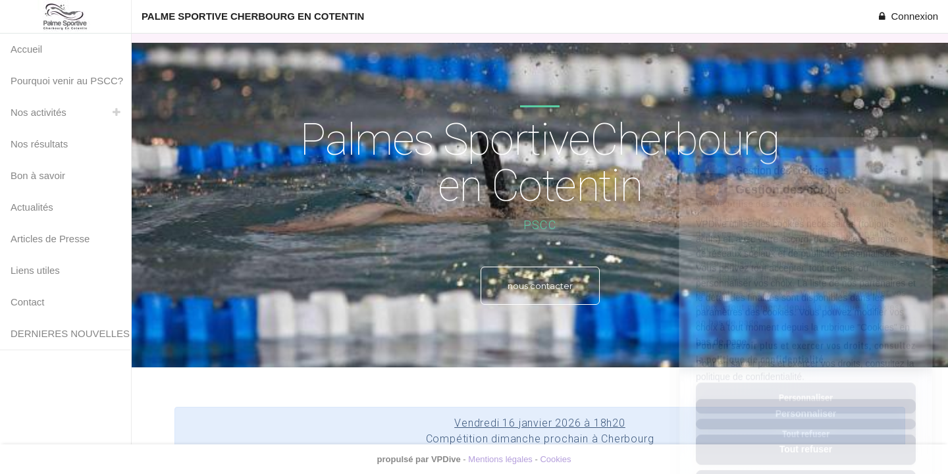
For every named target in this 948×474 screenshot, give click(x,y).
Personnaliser (806, 355)
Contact (27, 301)
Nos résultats (39, 143)
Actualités (32, 207)
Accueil (26, 49)
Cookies (555, 459)
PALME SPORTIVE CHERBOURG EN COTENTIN (253, 16)
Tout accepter (806, 426)
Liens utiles (35, 270)
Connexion (907, 16)
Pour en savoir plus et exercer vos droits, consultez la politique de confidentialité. (805, 311)
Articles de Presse (50, 238)
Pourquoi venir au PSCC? (67, 80)
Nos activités (38, 112)
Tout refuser (806, 390)
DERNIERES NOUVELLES (70, 333)
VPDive (446, 459)
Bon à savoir (38, 175)
